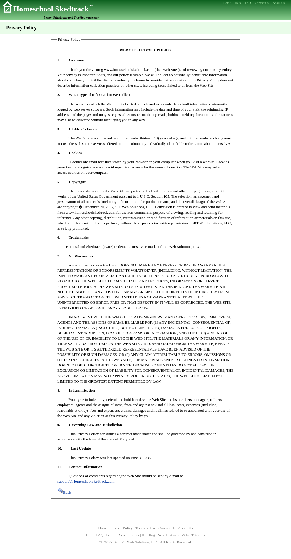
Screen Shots (129, 535)
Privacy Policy (121, 528)
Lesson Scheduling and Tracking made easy (71, 17)
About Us (185, 528)
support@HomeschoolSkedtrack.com (85, 481)
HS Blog (148, 535)
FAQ (99, 535)
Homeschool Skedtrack (53, 9)
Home (103, 528)
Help (89, 535)
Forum (111, 535)
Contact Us (166, 528)
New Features (168, 535)
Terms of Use (145, 528)
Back (64, 492)
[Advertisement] (145, 511)
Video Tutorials (193, 535)
